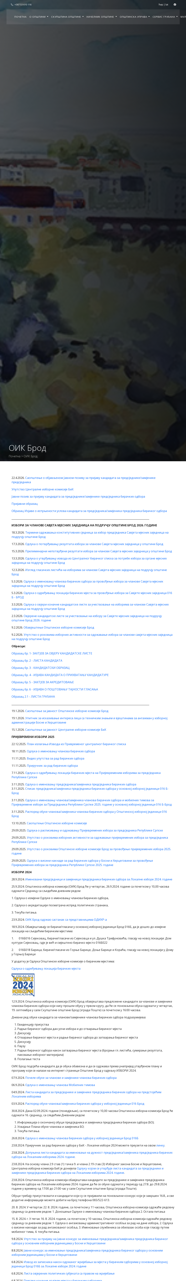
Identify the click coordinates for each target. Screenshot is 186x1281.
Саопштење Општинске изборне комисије (57, 823)
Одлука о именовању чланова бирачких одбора (61, 751)
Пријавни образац (25, 504)
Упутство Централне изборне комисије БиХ (42, 489)
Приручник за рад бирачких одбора (52, 766)
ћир (161, 4)
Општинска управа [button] (134, 16)
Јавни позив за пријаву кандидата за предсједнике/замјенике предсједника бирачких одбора (78, 496)
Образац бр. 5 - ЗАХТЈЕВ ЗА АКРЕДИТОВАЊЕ (43, 682)
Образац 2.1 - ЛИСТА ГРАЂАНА (33, 697)
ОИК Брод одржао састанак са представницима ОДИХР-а (66, 920)
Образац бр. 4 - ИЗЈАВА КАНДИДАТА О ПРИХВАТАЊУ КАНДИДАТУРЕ (60, 675)
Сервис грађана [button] (164, 16)
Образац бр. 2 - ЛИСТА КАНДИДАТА (37, 661)
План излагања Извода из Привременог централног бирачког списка (76, 744)
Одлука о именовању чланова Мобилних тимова (60, 1085)
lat (166, 4)
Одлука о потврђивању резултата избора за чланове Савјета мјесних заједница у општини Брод (94, 544)
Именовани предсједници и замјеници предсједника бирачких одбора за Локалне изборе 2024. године (98, 879)
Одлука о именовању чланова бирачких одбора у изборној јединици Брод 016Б (81, 1138)
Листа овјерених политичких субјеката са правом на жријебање (69, 1273)
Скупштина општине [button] (66, 16)
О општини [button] (37, 16)
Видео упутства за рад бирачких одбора (55, 758)
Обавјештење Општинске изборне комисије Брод (59, 627)
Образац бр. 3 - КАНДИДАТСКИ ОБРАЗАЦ (41, 668)
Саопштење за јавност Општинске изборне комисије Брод (66, 711)
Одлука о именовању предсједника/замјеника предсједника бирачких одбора (80, 784)
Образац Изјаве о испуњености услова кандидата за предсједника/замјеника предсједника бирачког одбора (89, 511)
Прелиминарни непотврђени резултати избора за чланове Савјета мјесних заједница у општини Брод (98, 551)
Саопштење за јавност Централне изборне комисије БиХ (65, 730)
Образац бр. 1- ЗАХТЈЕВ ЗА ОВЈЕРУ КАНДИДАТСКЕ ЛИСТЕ (52, 653)
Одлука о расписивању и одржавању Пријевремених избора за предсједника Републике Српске (95, 830)
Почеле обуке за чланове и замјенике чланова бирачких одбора (71, 1078)
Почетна (20, 16)
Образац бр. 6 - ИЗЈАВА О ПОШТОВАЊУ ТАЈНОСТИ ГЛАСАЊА (55, 689)
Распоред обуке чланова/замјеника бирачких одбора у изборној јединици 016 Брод (84, 1104)
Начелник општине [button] (101, 16)
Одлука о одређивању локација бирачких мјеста (46, 969)
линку (160, 1145)
